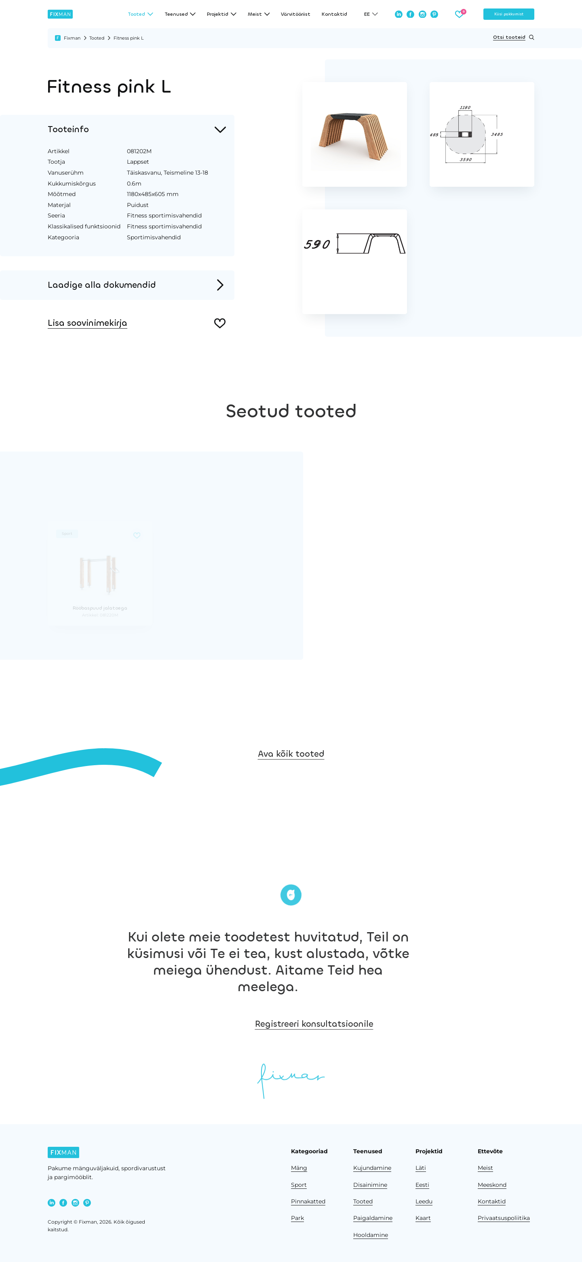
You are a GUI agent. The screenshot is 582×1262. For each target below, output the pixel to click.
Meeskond (492, 1185)
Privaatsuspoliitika (504, 1218)
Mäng (299, 1168)
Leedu (423, 1201)
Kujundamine (372, 1168)
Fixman (72, 38)
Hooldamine (370, 1235)
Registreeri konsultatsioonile (458, 1024)
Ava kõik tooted (291, 802)
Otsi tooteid (513, 37)
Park (297, 1218)
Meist (485, 1168)
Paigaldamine (372, 1218)
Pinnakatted (308, 1201)
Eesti (422, 1185)
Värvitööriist (295, 14)
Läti (420, 1168)
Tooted (96, 38)
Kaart (423, 1218)
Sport (299, 1185)
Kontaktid (334, 14)
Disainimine (370, 1185)
